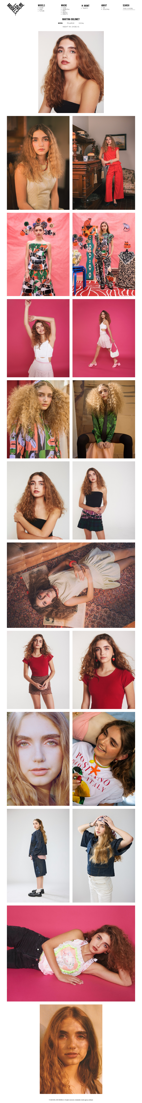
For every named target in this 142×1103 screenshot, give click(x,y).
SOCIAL (81, 23)
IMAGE (41, 8)
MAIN (40, 9)
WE (104, 8)
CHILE (64, 8)
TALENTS (85, 8)
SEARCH (126, 5)
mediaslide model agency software (84, 1100)
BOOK (60, 23)
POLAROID (70, 23)
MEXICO (65, 12)
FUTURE (41, 11)
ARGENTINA (66, 9)
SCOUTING (106, 9)
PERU (64, 11)
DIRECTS (65, 14)
